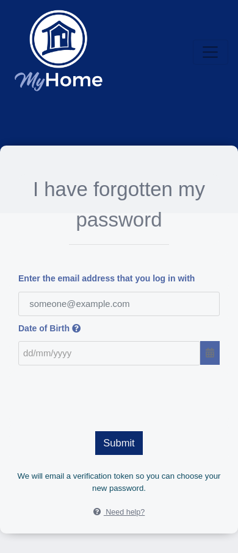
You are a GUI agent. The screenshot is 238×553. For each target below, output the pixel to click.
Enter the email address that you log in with (106, 278)
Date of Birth (49, 328)
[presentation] (119, 395)
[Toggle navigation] (210, 52)
